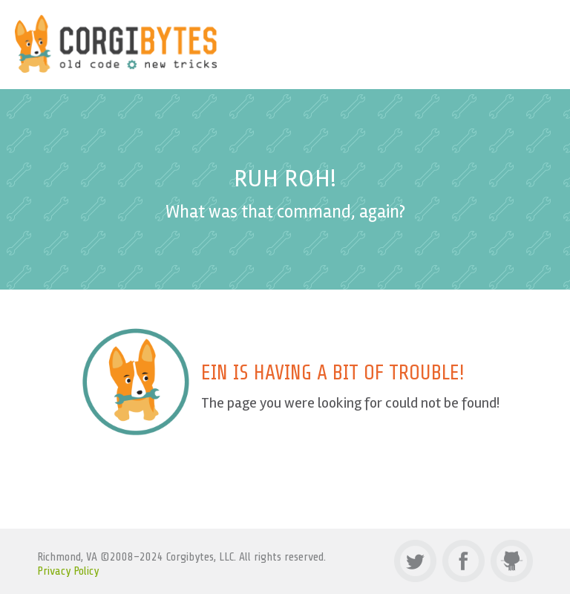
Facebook (463, 561)
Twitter (415, 561)
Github (512, 561)
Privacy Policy (68, 571)
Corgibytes (116, 44)
